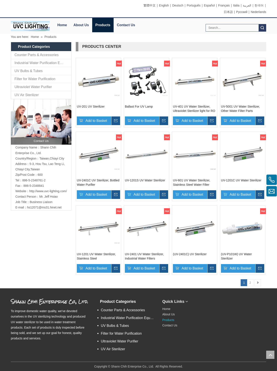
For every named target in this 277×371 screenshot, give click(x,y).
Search (262, 27)
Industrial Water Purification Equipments (42, 63)
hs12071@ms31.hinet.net (44, 207)
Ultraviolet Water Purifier (33, 87)
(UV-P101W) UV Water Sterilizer (236, 256)
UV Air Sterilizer (26, 95)
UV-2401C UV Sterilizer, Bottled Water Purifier (98, 182)
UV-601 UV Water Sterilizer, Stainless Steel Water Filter (191, 182)
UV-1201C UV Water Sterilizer (241, 180)
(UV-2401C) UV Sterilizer (190, 254)
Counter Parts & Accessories (36, 55)
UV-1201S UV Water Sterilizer (145, 180)
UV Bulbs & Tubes (28, 71)
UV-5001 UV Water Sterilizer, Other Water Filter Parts (240, 109)
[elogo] (30, 26)
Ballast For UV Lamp (139, 106)
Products (102, 25)
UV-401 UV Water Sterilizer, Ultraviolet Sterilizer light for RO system (194, 109)
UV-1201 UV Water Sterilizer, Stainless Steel (96, 256)
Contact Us (126, 25)
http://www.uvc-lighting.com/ (48, 191)
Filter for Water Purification (34, 79)
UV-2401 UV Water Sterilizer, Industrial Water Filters (144, 256)
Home (62, 25)
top (270, 355)
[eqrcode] (213, 300)
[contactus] (41, 122)
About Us (81, 25)
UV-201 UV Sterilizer (91, 106)
